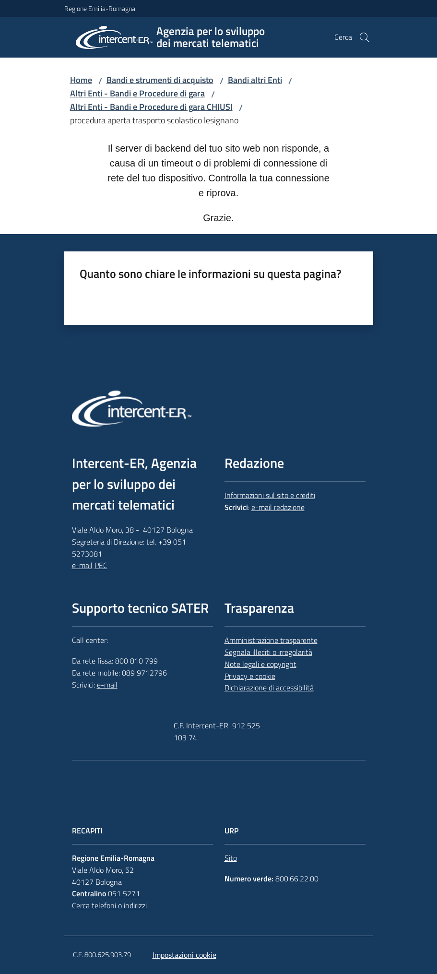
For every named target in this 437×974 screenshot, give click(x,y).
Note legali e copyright (260, 664)
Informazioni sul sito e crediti (269, 495)
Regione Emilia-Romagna (99, 8)
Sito (230, 858)
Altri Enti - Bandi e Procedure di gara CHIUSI (151, 106)
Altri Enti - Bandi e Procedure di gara (137, 93)
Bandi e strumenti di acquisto (159, 79)
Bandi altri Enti (255, 79)
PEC (100, 565)
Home (81, 79)
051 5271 (124, 893)
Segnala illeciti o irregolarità (268, 652)
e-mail (82, 565)
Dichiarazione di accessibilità (269, 687)
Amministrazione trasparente (271, 640)
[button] (364, 37)
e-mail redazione (278, 507)
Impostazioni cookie (184, 955)
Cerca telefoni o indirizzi (109, 905)
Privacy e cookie (249, 676)
